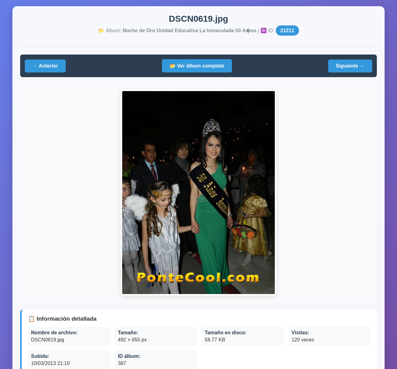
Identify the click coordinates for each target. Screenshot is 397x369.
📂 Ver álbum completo (197, 65)
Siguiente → (350, 65)
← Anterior (45, 65)
